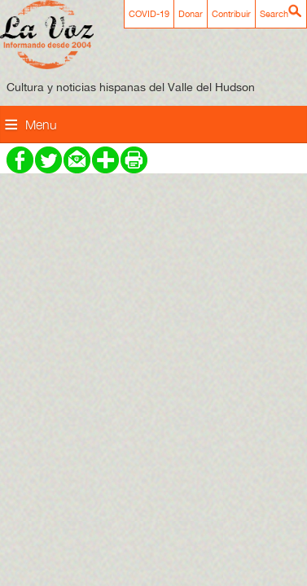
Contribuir (231, 14)
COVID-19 (149, 14)
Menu (41, 124)
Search (274, 14)
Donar (190, 14)
